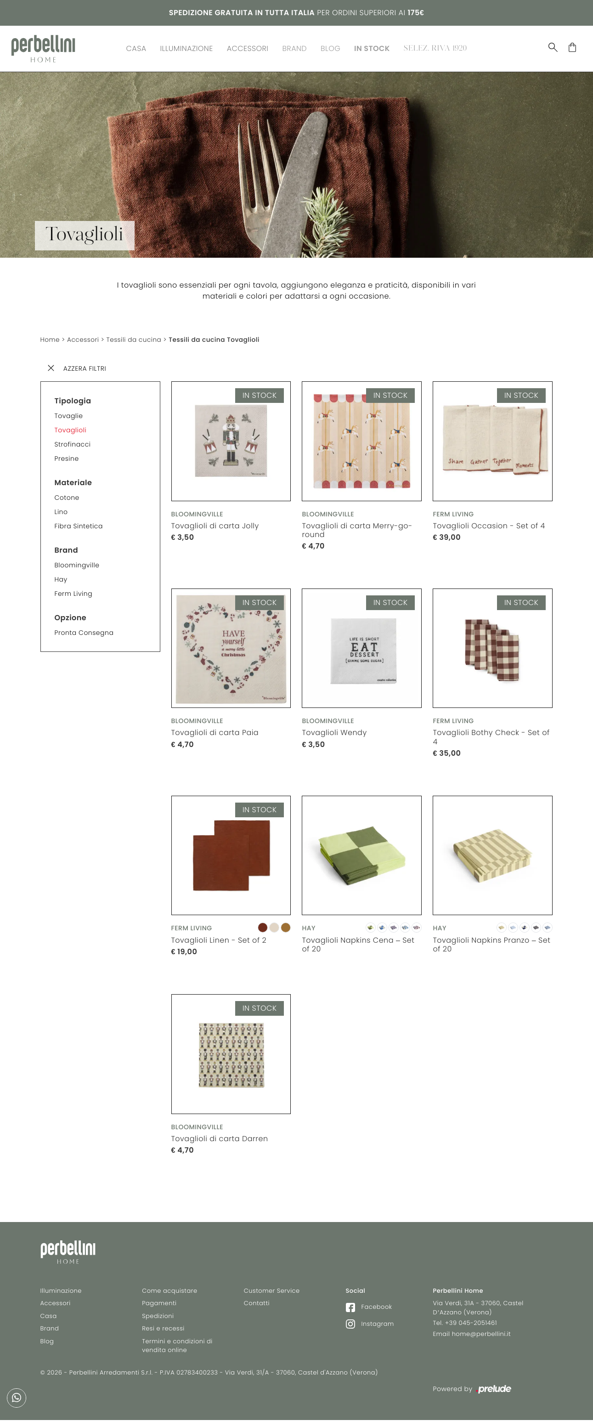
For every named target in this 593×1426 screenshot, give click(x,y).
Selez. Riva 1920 (435, 47)
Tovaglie (69, 413)
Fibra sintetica (79, 523)
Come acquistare (169, 1292)
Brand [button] (67, 548)
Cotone (67, 495)
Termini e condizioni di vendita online (177, 1348)
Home (50, 337)
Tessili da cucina (135, 337)
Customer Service (272, 1292)
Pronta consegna (84, 630)
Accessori (248, 47)
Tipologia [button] (73, 398)
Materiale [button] (73, 480)
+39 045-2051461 (471, 1324)
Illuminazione (186, 47)
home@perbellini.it (481, 1335)
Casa (136, 47)
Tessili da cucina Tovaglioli (217, 337)
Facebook (369, 1308)
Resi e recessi (163, 1330)
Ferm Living (74, 591)
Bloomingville (77, 562)
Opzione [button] (71, 615)
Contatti (257, 1305)
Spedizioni (158, 1317)
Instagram (370, 1325)
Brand (294, 47)
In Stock (372, 47)
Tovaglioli (71, 427)
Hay (61, 577)
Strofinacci (73, 442)
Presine (67, 456)
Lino (61, 509)
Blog (330, 47)
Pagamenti (159, 1305)
